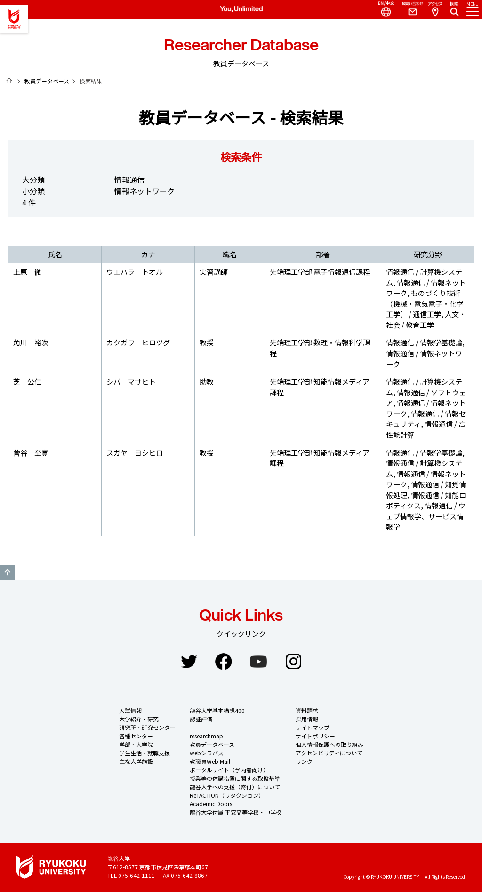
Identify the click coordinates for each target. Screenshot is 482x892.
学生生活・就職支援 (144, 753)
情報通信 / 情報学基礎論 (424, 342)
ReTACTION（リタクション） (227, 795)
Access (435, 9)
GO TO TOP (7, 572)
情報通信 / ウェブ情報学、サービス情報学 (426, 516)
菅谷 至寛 (30, 453)
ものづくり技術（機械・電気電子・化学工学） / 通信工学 (425, 303)
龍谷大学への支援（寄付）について (235, 787)
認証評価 (201, 719)
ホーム (9, 80)
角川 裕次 (30, 342)
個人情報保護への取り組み (329, 744)
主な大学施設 (136, 761)
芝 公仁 (27, 381)
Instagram (293, 661)
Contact (408, 9)
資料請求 (307, 710)
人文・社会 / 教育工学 (426, 319)
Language (382, 9)
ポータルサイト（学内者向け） (229, 770)
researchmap (206, 736)
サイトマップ (312, 727)
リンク (304, 761)
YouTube (258, 661)
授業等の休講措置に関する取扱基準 (235, 778)
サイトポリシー (315, 736)
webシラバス (207, 753)
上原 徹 (27, 272)
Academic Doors (211, 804)
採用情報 (307, 719)
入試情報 (130, 710)
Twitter (188, 661)
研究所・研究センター (147, 727)
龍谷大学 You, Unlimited (14, 19)
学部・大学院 (136, 744)
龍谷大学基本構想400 (217, 710)
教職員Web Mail (210, 761)
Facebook (223, 661)
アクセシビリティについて (329, 753)
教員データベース (46, 81)
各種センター (136, 736)
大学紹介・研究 (139, 719)
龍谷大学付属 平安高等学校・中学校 (235, 812)
